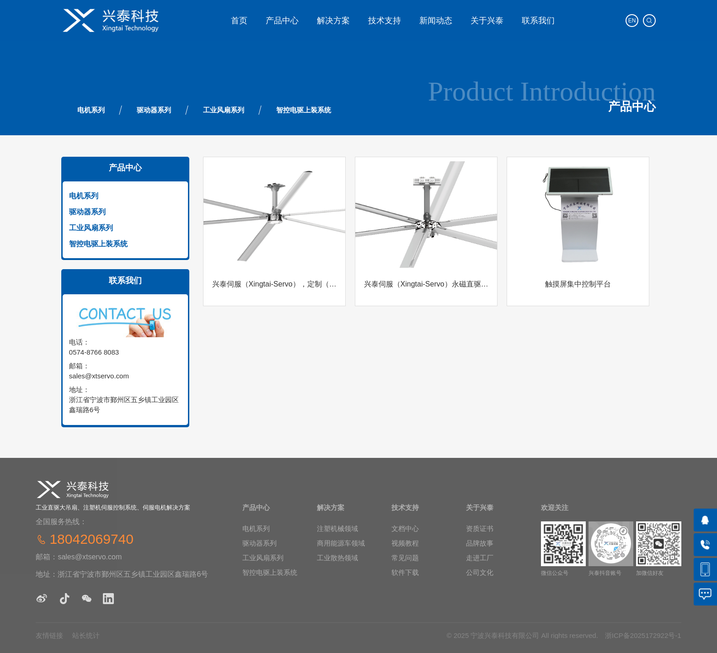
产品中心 (282, 20)
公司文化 (479, 572)
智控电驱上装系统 (303, 110)
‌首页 (239, 20)
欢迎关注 (554, 507)
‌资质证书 (479, 528)
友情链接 (49, 635)
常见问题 (405, 558)
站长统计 (86, 635)
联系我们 (538, 20)
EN (632, 20)
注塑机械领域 (337, 528)
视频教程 (405, 543)
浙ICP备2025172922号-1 (643, 635)
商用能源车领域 (341, 543)
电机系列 (91, 110)
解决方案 (333, 20)
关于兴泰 (487, 20)
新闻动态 (435, 20)
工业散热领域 (337, 558)
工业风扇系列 (223, 110)
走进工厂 (479, 558)
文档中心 (405, 528)
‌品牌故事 (479, 543)
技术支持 (384, 20)
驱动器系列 (154, 110)
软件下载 (405, 572)
